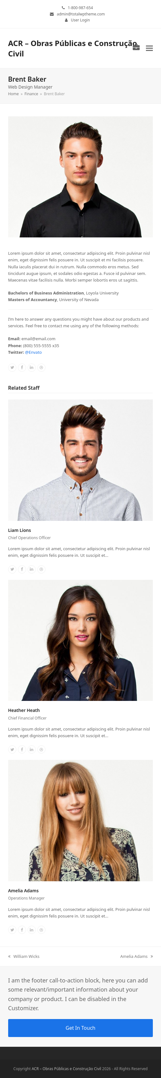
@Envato (33, 352)
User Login (80, 20)
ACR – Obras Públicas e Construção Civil (66, 1068)
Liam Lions (19, 530)
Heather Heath (24, 710)
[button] (149, 48)
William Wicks (24, 956)
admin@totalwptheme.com (81, 14)
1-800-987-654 (80, 7)
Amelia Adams (23, 891)
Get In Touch (80, 1027)
